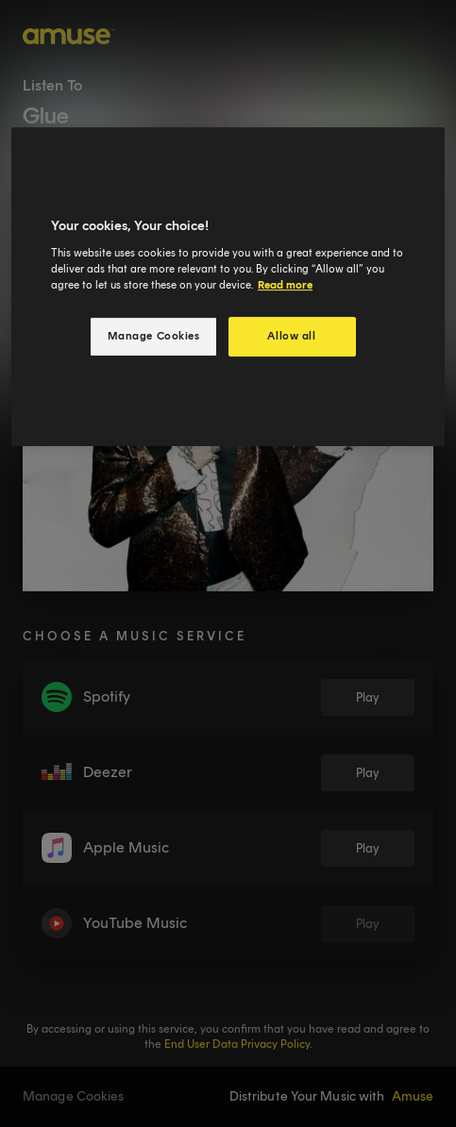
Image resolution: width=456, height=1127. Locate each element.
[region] (228, 286)
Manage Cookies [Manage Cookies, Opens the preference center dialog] (154, 335)
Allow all (291, 335)
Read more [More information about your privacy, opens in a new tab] (285, 284)
